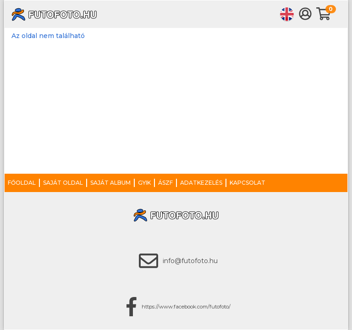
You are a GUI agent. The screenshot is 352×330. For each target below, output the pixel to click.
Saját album (110, 182)
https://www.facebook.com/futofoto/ (186, 306)
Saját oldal (63, 182)
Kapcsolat (247, 182)
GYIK (144, 182)
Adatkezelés (201, 182)
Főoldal (22, 182)
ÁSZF (165, 182)
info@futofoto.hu (190, 261)
